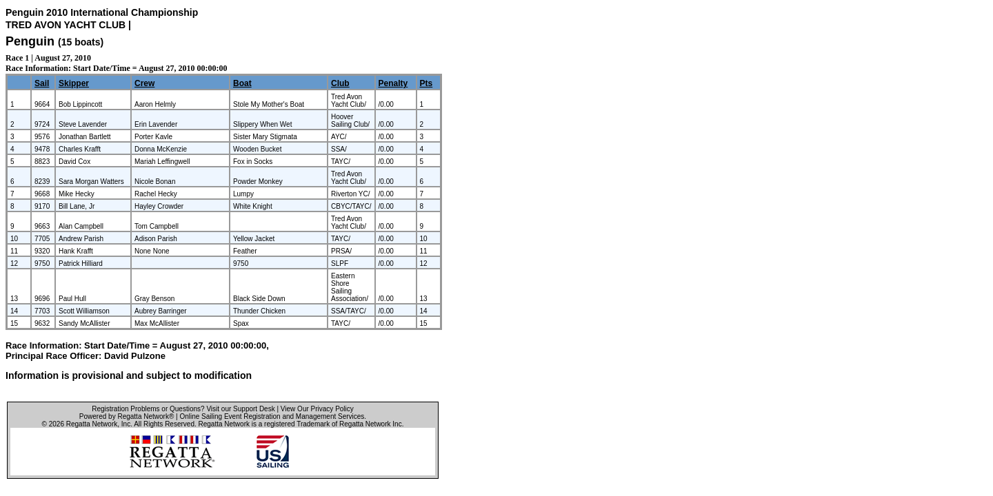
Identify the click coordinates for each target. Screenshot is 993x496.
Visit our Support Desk (240, 409)
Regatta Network (91, 424)
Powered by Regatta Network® (126, 416)
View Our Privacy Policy (317, 409)
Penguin (30, 41)
